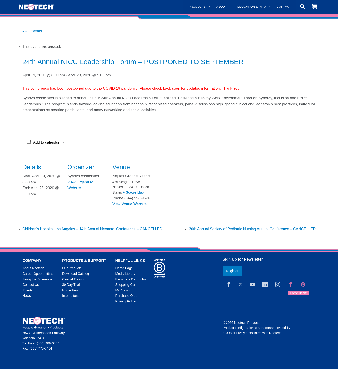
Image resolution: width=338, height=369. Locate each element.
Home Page (124, 268)
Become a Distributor (130, 279)
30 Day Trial (71, 285)
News (27, 296)
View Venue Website (129, 204)
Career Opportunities (38, 274)
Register (232, 271)
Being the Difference (37, 279)
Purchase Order (126, 296)
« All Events (32, 31)
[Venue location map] (182, 187)
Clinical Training (73, 279)
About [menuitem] (221, 6)
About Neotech (33, 268)
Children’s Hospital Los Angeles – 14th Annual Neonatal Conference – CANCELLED (92, 229)
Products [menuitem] (197, 6)
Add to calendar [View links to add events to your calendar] (46, 142)
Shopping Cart (125, 285)
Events (28, 290)
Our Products (71, 268)
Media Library (125, 274)
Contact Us (31, 285)
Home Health (71, 290)
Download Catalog (75, 274)
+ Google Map (133, 192)
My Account (123, 290)
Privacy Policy (125, 301)
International (71, 296)
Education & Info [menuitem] (251, 6)
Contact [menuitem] (284, 6)
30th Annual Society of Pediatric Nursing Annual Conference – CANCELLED (252, 229)
